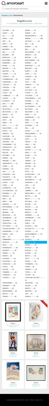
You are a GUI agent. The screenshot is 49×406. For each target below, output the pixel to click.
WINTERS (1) (31, 291)
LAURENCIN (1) (9, 188)
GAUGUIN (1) (8, 136)
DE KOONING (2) (32, 106)
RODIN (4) (30, 245)
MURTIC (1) (8, 209)
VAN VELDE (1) (31, 283)
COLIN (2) (7, 93)
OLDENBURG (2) (9, 218)
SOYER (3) (30, 261)
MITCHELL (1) (31, 201)
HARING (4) (30, 147)
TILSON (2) (29, 275)
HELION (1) (8, 152)
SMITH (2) (30, 256)
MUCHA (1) (31, 207)
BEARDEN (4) (9, 49)
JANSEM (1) (30, 160)
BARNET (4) (8, 46)
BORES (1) (9, 65)
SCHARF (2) (30, 253)
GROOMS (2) (8, 141)
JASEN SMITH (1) (10, 163)
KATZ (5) (29, 169)
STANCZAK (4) (9, 264)
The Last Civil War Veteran (13, 325)
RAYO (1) (29, 237)
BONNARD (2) (9, 63)
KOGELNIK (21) (9, 174)
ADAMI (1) (30, 30)
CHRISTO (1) (32, 84)
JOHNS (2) (8, 166)
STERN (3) (29, 266)
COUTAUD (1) (31, 95)
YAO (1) (28, 294)
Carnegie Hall (13, 384)
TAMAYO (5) (31, 269)
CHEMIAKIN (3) (10, 82)
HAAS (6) (30, 144)
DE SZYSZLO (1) (10, 109)
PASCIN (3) (30, 220)
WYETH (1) (8, 294)
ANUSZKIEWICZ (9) (33, 36)
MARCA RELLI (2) (32, 193)
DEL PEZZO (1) (31, 109)
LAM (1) (30, 185)
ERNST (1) (7, 122)
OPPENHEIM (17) (32, 218)
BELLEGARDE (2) (32, 52)
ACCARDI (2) (8, 30)
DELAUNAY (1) (31, 112)
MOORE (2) (30, 204)
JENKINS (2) (30, 163)
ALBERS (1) (30, 33)
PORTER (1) (31, 231)
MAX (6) (7, 199)
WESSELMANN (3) (10, 291)
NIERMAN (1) (32, 215)
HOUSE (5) (30, 155)
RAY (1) (6, 237)
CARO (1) (30, 74)
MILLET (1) (32, 199)
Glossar (38, 400)
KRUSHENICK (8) (33, 180)
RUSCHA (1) (31, 250)
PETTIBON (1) (10, 226)
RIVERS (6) (30, 242)
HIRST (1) (30, 152)
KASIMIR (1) (8, 169)
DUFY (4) (7, 120)
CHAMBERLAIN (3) (10, 79)
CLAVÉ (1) (30, 87)
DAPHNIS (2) (31, 103)
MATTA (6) (31, 196)
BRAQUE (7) (9, 68)
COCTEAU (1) (31, 90)
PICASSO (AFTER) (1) (11, 228)
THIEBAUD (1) (9, 275)
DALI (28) (8, 103)
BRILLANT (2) (31, 68)
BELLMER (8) (8, 55)
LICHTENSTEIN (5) (10, 190)
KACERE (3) (30, 166)
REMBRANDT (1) (13, 239)
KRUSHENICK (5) (11, 180)
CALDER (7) (9, 74)
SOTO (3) (32, 258)
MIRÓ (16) (7, 201)
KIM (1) (9, 171)
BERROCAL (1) (9, 57)
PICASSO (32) (31, 226)
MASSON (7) (8, 196)
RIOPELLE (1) (32, 239)
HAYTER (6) (33, 150)
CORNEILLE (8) (10, 95)
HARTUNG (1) (9, 150)
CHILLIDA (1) (9, 84)
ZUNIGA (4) (31, 296)
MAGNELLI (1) (9, 193)
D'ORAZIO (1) (9, 101)
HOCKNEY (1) (9, 155)
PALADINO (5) (9, 220)
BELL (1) (8, 52)
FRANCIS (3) (8, 133)
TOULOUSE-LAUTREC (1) (35, 279)
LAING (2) (8, 185)
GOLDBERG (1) (9, 139)
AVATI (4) (7, 44)
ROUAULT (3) (9, 250)
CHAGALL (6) (31, 76)
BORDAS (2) (31, 63)
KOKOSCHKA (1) (32, 174)
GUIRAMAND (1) (9, 144)
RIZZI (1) (7, 245)
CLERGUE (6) (9, 90)
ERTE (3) (10, 125)
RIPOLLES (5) (10, 242)
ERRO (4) (31, 122)
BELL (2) (30, 49)
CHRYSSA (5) (9, 87)
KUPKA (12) (8, 182)
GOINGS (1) (30, 136)
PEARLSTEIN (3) (9, 223)
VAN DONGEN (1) (10, 283)
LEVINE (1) (29, 188)
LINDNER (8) (31, 190)
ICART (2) (30, 158)
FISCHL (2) (7, 131)
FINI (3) (29, 128)
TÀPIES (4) (30, 272)
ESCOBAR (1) (31, 125)
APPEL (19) (8, 38)
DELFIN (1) (8, 114)
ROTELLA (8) (31, 247)
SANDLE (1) (8, 253)
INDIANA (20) (9, 160)
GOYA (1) (31, 139)
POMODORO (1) (10, 231)
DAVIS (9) (7, 106)
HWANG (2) (7, 158)
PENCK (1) (29, 223)
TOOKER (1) (9, 277)
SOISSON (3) (9, 258)
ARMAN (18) (34, 38)
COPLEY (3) (31, 93)
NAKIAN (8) (31, 209)
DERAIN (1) (8, 117)
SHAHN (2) (7, 256)
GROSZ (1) (30, 141)
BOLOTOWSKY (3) (32, 60)
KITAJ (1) (29, 171)
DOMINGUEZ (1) (32, 117)
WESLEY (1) (30, 288)
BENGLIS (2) (30, 55)
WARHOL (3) (8, 288)
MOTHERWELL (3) (10, 207)
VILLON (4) (31, 285)
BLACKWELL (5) (9, 60)
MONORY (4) (9, 204)
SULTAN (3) (8, 269)
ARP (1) (6, 41)
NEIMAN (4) (8, 212)
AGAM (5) (8, 33)
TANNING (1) (9, 272)
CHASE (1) (30, 79)
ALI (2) (8, 36)
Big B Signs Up (36, 384)
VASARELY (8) (9, 285)
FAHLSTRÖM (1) (10, 128)
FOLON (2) (32, 131)
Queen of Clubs (36, 325)
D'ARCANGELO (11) (33, 98)
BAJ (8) (29, 44)
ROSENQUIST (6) (10, 247)
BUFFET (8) (31, 71)
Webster (36, 354)
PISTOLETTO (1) (34, 228)
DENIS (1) (30, 114)
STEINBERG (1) (31, 264)
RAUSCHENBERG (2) (33, 234)
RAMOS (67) (8, 234)
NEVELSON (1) (9, 215)
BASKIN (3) (31, 46)
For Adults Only (13, 354)
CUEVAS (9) (9, 98)
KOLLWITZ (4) (9, 177)
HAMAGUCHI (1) (9, 147)
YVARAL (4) (9, 296)
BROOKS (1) (8, 71)
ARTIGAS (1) (32, 41)
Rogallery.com (7, 15)
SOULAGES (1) (9, 261)
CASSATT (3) (8, 76)
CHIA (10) (30, 82)
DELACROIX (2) (10, 112)
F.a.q (41, 400)
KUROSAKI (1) (31, 182)
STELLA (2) (8, 266)
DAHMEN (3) (31, 101)
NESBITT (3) (31, 212)
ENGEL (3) (30, 120)
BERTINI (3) (30, 57)
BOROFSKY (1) (32, 65)
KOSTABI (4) (30, 177)
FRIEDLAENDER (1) (33, 133)
